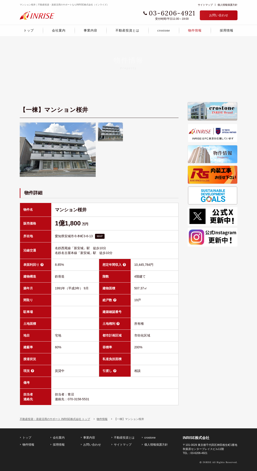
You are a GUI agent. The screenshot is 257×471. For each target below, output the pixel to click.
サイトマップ (205, 4)
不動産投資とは (127, 30)
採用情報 (226, 30)
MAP (100, 241)
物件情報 (195, 30)
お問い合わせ (218, 15)
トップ (29, 30)
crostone (163, 30)
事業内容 (90, 30)
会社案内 (59, 30)
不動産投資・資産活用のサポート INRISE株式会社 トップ (55, 97)
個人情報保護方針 (227, 4)
